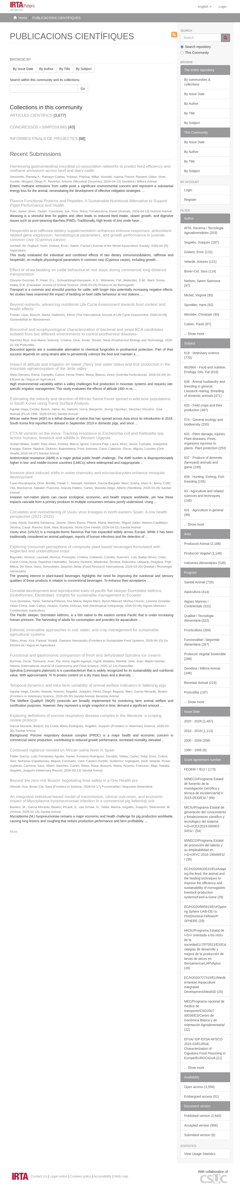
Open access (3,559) (199, 1087)
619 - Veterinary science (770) (201, 355)
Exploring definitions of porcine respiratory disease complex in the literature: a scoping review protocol (85, 717)
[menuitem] (222, 6)
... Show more (194, 334)
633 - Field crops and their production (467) (203, 407)
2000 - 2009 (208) (197, 740)
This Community (194, 52)
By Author (46, 69)
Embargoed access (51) (201, 1096)
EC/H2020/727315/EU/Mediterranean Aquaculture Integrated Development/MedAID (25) (205, 985)
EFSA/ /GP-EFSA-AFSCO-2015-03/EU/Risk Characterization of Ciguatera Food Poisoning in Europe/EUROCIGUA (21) (205, 1048)
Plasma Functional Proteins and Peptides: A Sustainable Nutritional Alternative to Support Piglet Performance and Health (88, 203)
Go (83, 88)
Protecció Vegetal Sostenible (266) (205, 656)
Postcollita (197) (196, 692)
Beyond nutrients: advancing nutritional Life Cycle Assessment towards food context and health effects (87, 306)
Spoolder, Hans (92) (199, 305)
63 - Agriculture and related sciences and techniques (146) (204, 495)
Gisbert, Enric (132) (198, 252)
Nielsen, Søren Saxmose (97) (202, 283)
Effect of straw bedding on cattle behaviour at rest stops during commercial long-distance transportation (88, 272)
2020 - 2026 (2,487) (198, 721)
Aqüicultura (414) (196, 592)
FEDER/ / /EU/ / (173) (200, 769)
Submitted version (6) (199, 1135)
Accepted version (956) (201, 1125)
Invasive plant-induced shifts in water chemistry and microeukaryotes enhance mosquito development (87, 475)
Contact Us (39, 1176)
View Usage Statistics (200, 1154)
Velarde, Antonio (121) (200, 261)
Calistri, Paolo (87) (197, 324)
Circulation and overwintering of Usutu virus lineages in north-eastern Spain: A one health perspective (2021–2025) (88, 514)
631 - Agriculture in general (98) (203, 512)
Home (23, 18)
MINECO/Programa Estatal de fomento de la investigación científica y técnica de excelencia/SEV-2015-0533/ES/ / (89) (204, 788)
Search (186, 30)
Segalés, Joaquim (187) (201, 242)
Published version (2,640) (202, 1116)
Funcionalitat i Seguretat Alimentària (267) (202, 642)
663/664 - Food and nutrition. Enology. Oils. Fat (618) (205, 369)
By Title (64, 69)
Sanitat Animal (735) (199, 582)
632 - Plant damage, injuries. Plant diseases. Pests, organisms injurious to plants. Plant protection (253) (205, 441)
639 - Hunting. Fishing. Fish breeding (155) (204, 479)
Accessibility (103, 1176)
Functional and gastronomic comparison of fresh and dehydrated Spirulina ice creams (85, 655)
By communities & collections (197, 82)
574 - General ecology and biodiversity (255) (203, 422)
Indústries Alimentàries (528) (205, 563)
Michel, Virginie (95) (198, 295)
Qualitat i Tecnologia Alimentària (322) (199, 618)
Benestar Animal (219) (200, 683)
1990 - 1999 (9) (195, 750)
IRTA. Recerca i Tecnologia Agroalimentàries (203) (204, 230)
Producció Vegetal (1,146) (203, 553)
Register (190, 199)
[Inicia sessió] (222, 6)
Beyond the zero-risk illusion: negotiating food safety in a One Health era (74, 780)
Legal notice (59, 1176)
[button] (204, 6)
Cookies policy (80, 1176)
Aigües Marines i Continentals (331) (197, 604)
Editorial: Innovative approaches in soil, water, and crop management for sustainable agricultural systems (84, 632)
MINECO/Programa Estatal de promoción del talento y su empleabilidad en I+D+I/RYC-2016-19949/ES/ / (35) (204, 850)
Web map (121, 1176)
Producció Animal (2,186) (202, 544)
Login (188, 190)
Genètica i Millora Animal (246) (202, 670)
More (13, 831)
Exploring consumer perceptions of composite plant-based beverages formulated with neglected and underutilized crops (85, 549)
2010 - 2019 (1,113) (198, 731)
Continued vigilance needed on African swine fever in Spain (62, 750)
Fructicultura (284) (197, 630)
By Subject (84, 69)
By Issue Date (23, 69)
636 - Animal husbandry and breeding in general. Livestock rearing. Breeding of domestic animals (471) (204, 389)
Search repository (195, 47)
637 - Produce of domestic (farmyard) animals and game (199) (203, 462)
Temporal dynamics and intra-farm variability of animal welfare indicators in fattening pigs (88, 685)
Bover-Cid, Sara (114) (200, 271)
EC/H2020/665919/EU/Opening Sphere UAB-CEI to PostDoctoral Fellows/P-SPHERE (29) (205, 914)
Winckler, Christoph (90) (201, 314)
